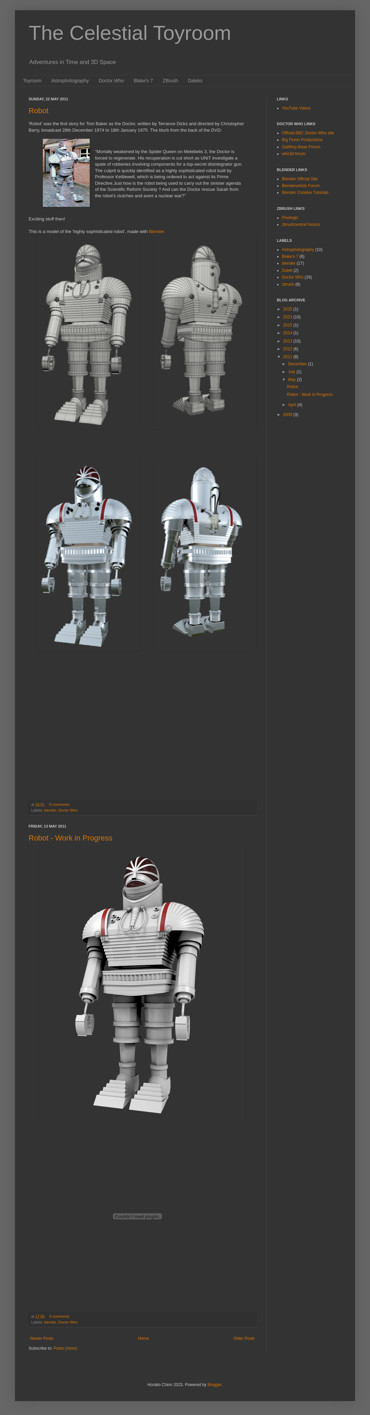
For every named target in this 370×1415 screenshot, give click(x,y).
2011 (288, 356)
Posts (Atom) (65, 1348)
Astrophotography (70, 80)
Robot (39, 110)
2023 (288, 317)
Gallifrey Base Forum (301, 147)
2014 (288, 333)
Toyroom (32, 80)
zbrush (288, 284)
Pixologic (290, 217)
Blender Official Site (300, 179)
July (292, 371)
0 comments (59, 804)
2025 (288, 309)
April (292, 404)
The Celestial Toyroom (130, 32)
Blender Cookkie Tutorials (305, 192)
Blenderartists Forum (301, 185)
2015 (288, 325)
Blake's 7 (143, 80)
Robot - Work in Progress (71, 838)
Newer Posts (41, 1338)
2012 (288, 349)
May (292, 379)
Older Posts (244, 1338)
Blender (156, 231)
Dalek (287, 270)
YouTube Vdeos (296, 108)
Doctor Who (111, 80)
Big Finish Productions (302, 139)
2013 (288, 341)
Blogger (214, 1384)
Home (143, 1338)
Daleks (195, 80)
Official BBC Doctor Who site (308, 133)
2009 (288, 414)
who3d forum (293, 153)
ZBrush (170, 80)
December (298, 364)
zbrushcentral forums (301, 224)
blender (50, 810)
